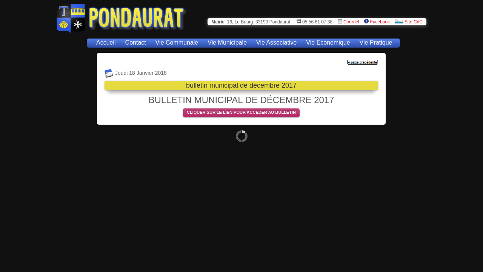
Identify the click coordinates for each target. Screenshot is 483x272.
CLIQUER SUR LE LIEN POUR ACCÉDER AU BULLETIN (241, 112)
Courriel (351, 22)
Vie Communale (176, 42)
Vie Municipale (227, 42)
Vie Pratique (376, 42)
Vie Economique (328, 42)
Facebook (380, 22)
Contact (135, 42)
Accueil (106, 42)
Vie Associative (276, 42)
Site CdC (414, 22)
